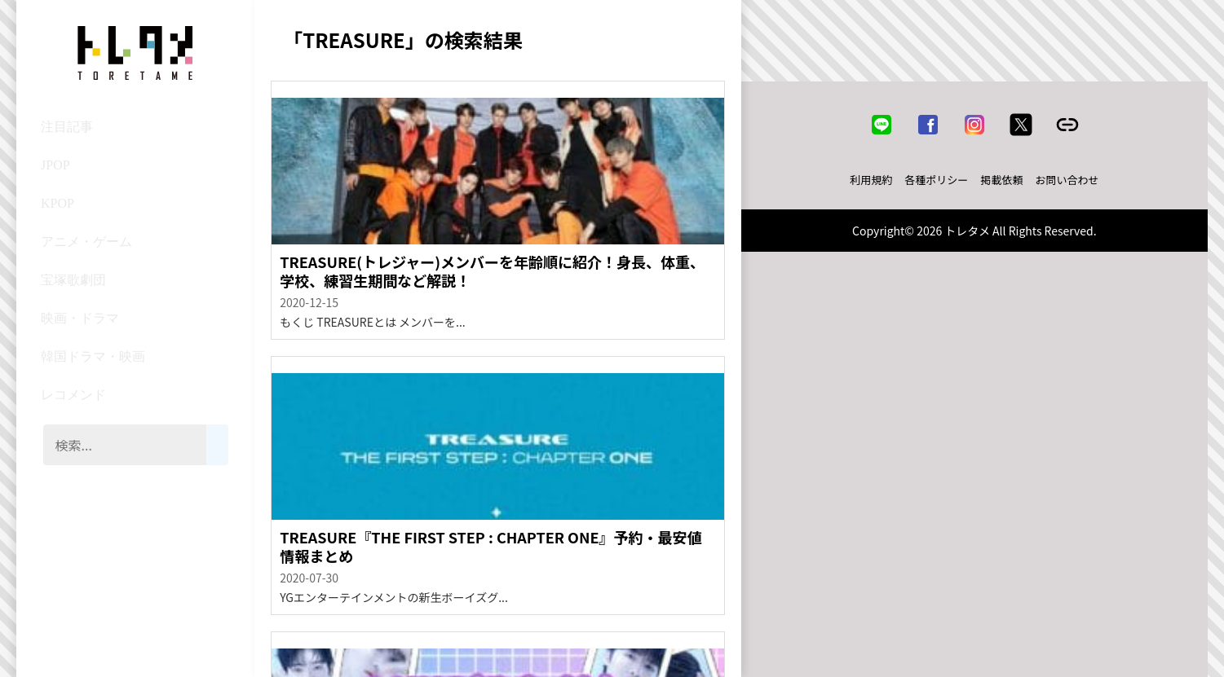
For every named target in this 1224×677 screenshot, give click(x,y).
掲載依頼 (1001, 179)
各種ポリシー (936, 179)
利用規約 (871, 179)
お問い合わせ (1066, 179)
